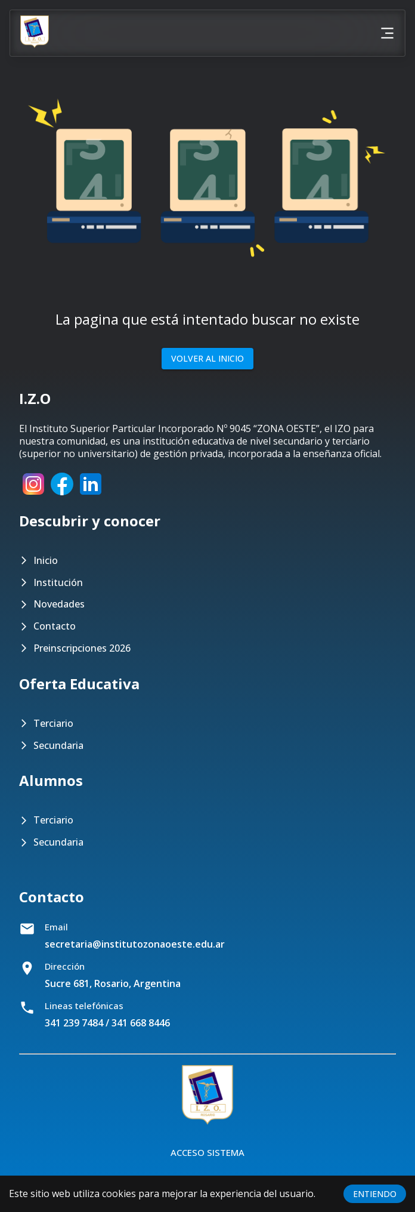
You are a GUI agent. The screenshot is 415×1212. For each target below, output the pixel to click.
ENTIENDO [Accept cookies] (375, 1193)
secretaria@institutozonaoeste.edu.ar (135, 944)
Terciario (53, 723)
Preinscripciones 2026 (82, 648)
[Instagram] (33, 494)
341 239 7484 (74, 1022)
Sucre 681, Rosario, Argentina (113, 983)
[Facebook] (62, 494)
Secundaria (58, 745)
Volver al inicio (207, 359)
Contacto (54, 626)
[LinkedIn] (90, 494)
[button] (207, 183)
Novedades (59, 604)
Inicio (45, 560)
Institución (58, 582)
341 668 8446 (141, 1022)
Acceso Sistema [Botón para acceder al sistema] (207, 1152)
